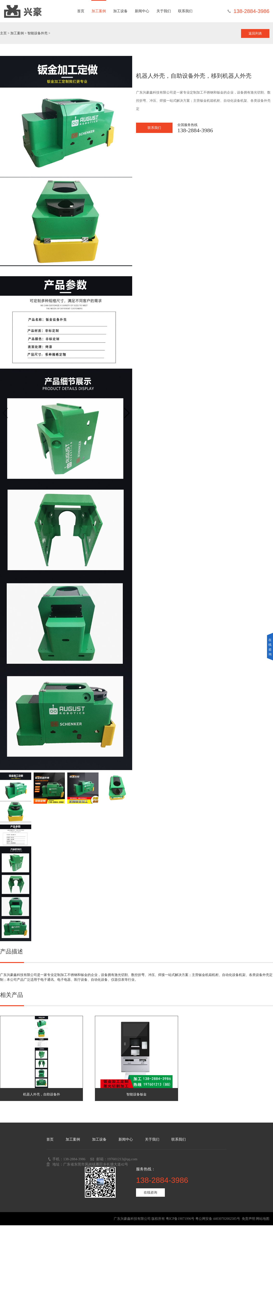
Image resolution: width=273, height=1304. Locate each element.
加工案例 (99, 11)
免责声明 (248, 1218)
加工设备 (120, 11)
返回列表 (255, 33)
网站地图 (262, 1218)
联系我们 (185, 11)
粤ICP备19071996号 (180, 1218)
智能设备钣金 (136, 1094)
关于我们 (163, 11)
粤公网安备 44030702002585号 (217, 1218)
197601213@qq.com (122, 1159)
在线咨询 (150, 1192)
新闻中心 (142, 11)
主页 (3, 33)
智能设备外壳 (37, 33)
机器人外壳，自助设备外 (41, 1094)
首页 (80, 11)
